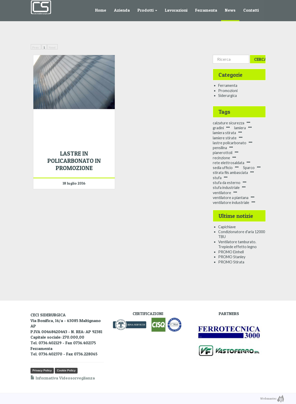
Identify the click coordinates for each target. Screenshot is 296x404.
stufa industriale (226, 187)
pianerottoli (222, 152)
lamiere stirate (225, 138)
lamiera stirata (224, 133)
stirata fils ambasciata (230, 172)
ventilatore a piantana (230, 197)
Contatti (251, 10)
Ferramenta (206, 10)
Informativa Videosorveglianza (63, 377)
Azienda (122, 10)
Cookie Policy (66, 370)
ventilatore (222, 192)
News (230, 10)
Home (100, 10)
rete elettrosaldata (228, 163)
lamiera (240, 128)
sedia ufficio (223, 167)
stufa (217, 178)
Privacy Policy (42, 370)
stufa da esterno (226, 182)
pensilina (220, 148)
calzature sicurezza (228, 123)
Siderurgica (227, 95)
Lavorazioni (176, 10)
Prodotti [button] (147, 10)
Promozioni (228, 90)
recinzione (221, 158)
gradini (218, 128)
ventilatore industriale (231, 202)
